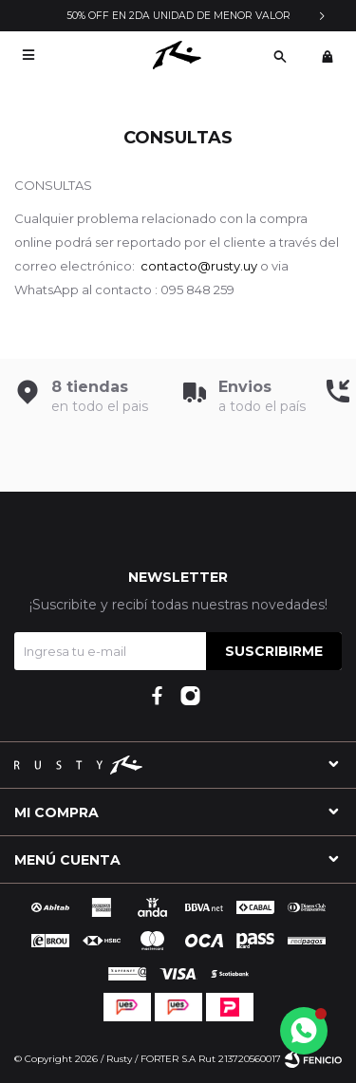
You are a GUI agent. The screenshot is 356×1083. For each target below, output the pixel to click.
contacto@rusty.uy (199, 265)
